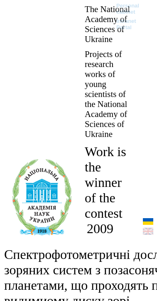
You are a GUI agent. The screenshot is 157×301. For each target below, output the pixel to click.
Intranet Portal (126, 24)
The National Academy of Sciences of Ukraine (107, 24)
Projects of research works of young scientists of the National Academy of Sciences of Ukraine (106, 94)
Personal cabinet (127, 8)
